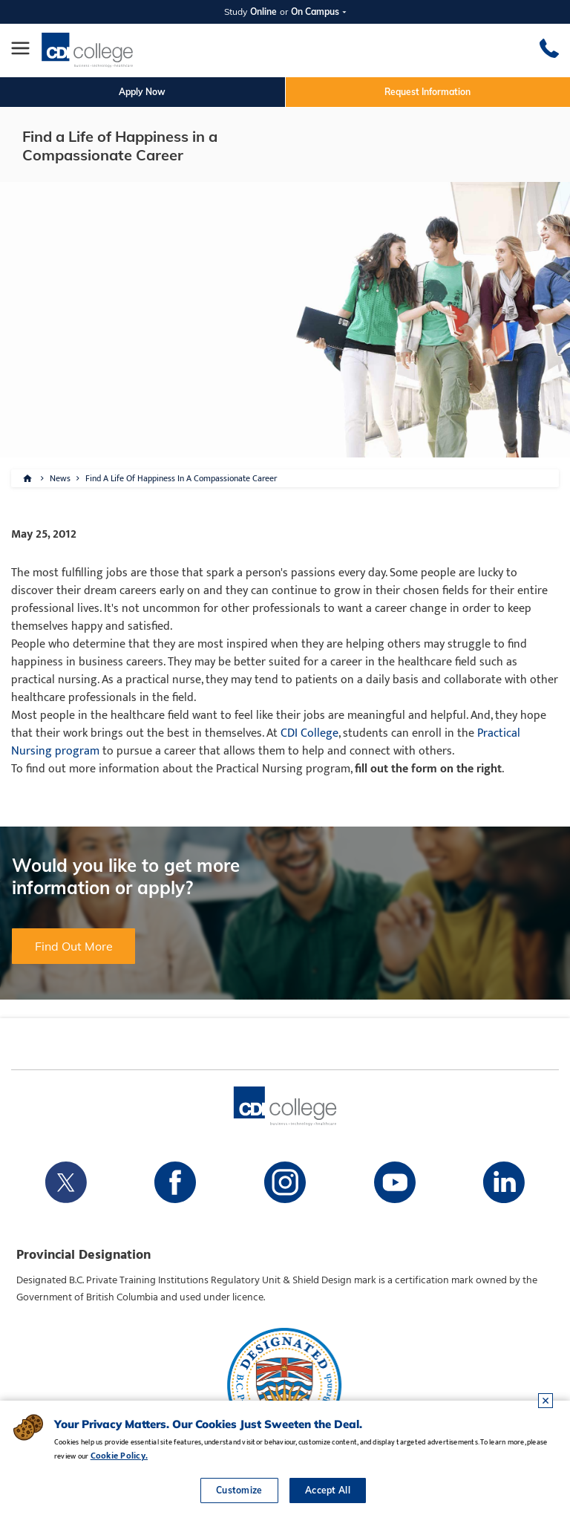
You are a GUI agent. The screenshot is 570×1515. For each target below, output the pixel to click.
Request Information (427, 91)
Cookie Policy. (119, 1455)
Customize (239, 1490)
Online (263, 11)
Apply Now (142, 91)
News (60, 478)
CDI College (309, 733)
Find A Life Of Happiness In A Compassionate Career (181, 478)
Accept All (327, 1490)
